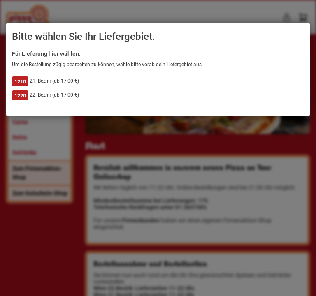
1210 (20, 82)
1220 (20, 95)
